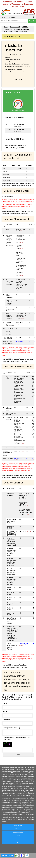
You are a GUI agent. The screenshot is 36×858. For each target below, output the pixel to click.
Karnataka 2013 (15, 27)
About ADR (18, 828)
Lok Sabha (12, 17)
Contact (18, 835)
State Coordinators (18, 832)
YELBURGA (7, 29)
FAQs (18, 842)
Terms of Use (18, 839)
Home (3, 17)
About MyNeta (18, 825)
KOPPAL (25, 27)
